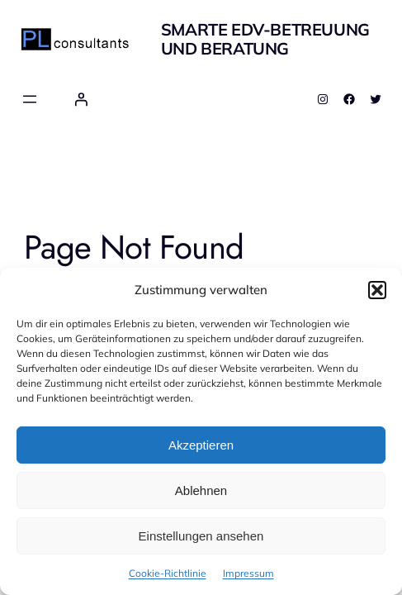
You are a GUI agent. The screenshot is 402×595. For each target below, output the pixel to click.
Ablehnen (201, 490)
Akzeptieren (201, 445)
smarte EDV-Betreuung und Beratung (265, 39)
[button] (377, 290)
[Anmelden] (80, 99)
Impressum (248, 573)
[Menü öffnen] (30, 99)
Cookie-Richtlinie (167, 573)
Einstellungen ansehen (201, 536)
